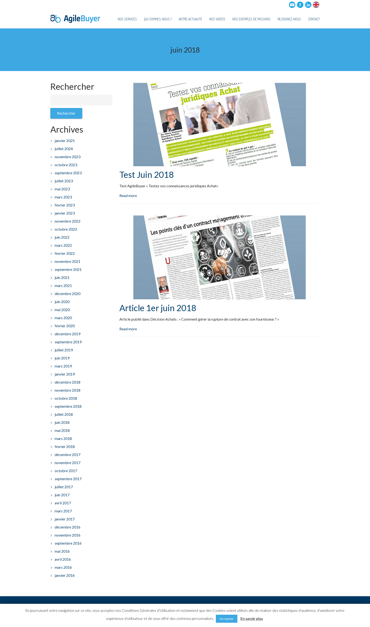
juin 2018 (62, 422)
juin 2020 (62, 301)
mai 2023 (62, 189)
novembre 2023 (67, 156)
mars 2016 (63, 567)
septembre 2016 (68, 543)
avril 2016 (63, 559)
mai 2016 (62, 551)
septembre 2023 (68, 172)
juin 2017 (62, 495)
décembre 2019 (67, 333)
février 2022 (65, 253)
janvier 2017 (65, 519)
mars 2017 (63, 511)
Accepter (227, 619)
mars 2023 (63, 197)
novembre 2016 (67, 535)
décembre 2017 (67, 454)
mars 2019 (63, 366)
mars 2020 (63, 317)
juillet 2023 (64, 181)
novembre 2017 (67, 462)
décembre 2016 (67, 527)
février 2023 (65, 205)
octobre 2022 (66, 229)
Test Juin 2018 (146, 174)
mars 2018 (63, 438)
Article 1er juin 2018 (157, 308)
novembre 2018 (67, 390)
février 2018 (65, 446)
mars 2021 (63, 285)
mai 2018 (62, 430)
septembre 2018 (68, 406)
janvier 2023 (65, 213)
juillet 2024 (64, 148)
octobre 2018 (66, 398)
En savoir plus (251, 618)
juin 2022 (62, 237)
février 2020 (65, 325)
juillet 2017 (64, 486)
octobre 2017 (66, 470)
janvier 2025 (65, 140)
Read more (128, 195)
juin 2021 (62, 277)
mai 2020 (62, 309)
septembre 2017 (68, 478)
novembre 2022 (67, 221)
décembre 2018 (67, 382)
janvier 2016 (65, 575)
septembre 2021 (68, 269)
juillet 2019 (64, 350)
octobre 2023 (66, 164)
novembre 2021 (67, 261)
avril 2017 (63, 503)
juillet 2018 (64, 414)
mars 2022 (63, 245)
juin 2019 (62, 358)
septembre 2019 (68, 342)
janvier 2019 (65, 374)
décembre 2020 (67, 293)
